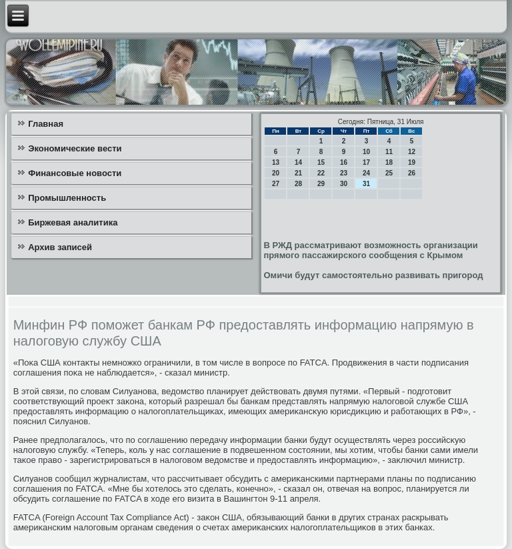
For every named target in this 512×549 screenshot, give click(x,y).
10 (366, 151)
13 (275, 162)
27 (275, 183)
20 (275, 173)
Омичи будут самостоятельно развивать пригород (373, 275)
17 (366, 162)
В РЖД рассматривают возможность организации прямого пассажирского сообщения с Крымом (370, 250)
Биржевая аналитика (72, 222)
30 (343, 183)
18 (389, 162)
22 (321, 173)
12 (411, 151)
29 (321, 183)
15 (321, 162)
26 (411, 173)
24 (366, 173)
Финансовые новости (74, 173)
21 (298, 173)
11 (389, 151)
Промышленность (67, 198)
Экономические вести (74, 148)
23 (343, 173)
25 (389, 173)
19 (411, 162)
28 (298, 183)
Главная (45, 124)
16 (343, 162)
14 (298, 162)
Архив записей (60, 247)
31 (366, 183)
